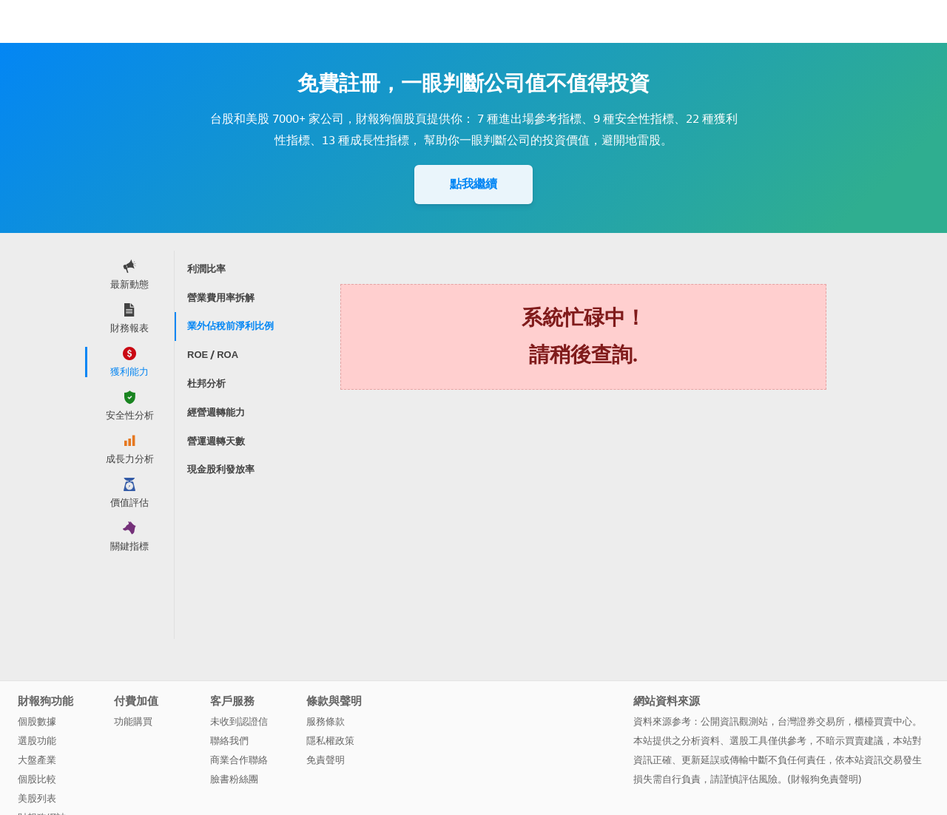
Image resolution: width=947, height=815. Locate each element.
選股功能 (37, 740)
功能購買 (133, 721)
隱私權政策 (330, 740)
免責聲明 (325, 759)
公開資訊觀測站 (734, 721)
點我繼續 (473, 184)
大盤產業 (37, 759)
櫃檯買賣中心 (883, 721)
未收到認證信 (239, 721)
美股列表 (37, 798)
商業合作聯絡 (239, 759)
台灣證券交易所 (811, 721)
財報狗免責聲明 (824, 779)
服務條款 (325, 721)
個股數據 (37, 721)
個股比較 (37, 779)
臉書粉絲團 (234, 779)
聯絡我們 (229, 740)
